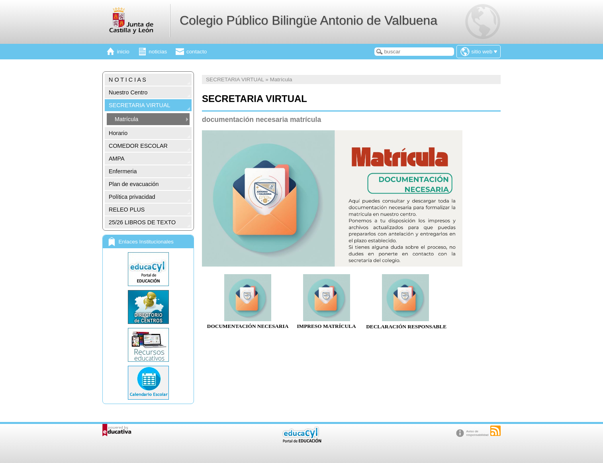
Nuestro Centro (128, 92)
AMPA (117, 158)
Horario (118, 133)
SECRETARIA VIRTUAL (139, 105)
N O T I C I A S (127, 80)
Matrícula (126, 119)
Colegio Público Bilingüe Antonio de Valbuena (308, 20)
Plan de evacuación (134, 184)
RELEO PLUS (127, 209)
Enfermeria (123, 171)
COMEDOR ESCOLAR (138, 146)
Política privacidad (132, 197)
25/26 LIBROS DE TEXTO (142, 222)
